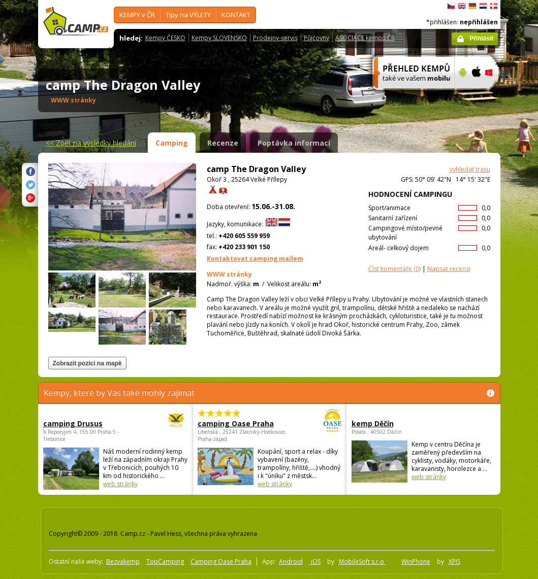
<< (91, 143)
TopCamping (165, 561)
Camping (171, 143)
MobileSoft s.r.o (362, 561)
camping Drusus (87, 423)
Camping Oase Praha (221, 561)
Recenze (222, 143)
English (462, 6)
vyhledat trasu (470, 169)
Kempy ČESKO (165, 37)
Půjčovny (316, 37)
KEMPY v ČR (137, 14)
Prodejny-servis (275, 37)
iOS (315, 561)
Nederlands (483, 6)
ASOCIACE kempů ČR (365, 37)
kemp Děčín (373, 423)
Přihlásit (481, 38)
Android (291, 561)
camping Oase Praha (242, 423)
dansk (494, 6)
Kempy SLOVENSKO (219, 37)
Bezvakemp (123, 561)
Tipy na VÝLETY (188, 14)
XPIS (454, 561)
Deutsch (472, 6)
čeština (451, 6)
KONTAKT (235, 14)
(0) (394, 268)
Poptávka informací (294, 143)
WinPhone (415, 561)
